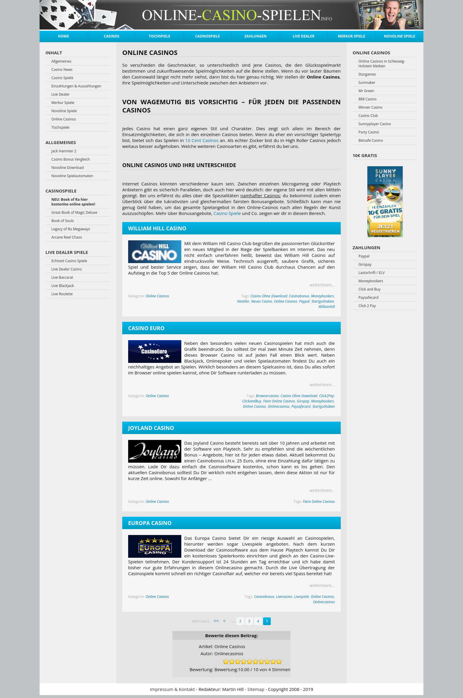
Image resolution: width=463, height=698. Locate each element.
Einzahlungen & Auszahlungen (76, 86)
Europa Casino (150, 522)
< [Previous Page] (224, 621)
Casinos (111, 36)
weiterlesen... (322, 285)
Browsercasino (267, 395)
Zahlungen (255, 36)
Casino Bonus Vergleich (70, 159)
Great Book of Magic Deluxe (74, 212)
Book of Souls (62, 220)
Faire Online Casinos (279, 401)
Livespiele (301, 596)
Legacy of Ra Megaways (70, 229)
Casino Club (368, 115)
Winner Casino (370, 107)
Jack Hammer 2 (63, 151)
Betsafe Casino (370, 140)
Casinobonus (299, 296)
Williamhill (326, 306)
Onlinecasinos (279, 406)
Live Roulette (62, 294)
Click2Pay (326, 395)
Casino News (61, 69)
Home (63, 36)
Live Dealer (303, 36)
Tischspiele (159, 36)
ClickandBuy (251, 401)
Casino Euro (146, 328)
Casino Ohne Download (268, 296)
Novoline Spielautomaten (72, 176)
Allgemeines (61, 61)
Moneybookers (322, 296)
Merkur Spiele (351, 36)
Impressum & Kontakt (172, 689)
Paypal (304, 301)
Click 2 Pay (367, 306)
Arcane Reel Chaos (66, 237)
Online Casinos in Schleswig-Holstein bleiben (381, 64)
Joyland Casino (151, 427)
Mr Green (366, 91)
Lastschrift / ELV (371, 272)
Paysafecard (301, 406)
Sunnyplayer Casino (374, 124)
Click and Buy (369, 289)
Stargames (367, 74)
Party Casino (368, 132)
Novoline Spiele (399, 36)
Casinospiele (207, 36)
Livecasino (284, 596)
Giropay (303, 401)
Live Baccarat (62, 277)
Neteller (243, 301)
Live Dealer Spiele (66, 252)
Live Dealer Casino (66, 269)
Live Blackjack (62, 285)
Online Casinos (157, 296)
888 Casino (367, 99)
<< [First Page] (216, 621)
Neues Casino (261, 301)
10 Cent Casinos (202, 140)
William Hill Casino (157, 228)
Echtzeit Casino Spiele (69, 261)
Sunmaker (366, 82)
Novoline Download (67, 167)
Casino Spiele (227, 213)
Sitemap (255, 689)
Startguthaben (323, 301)
